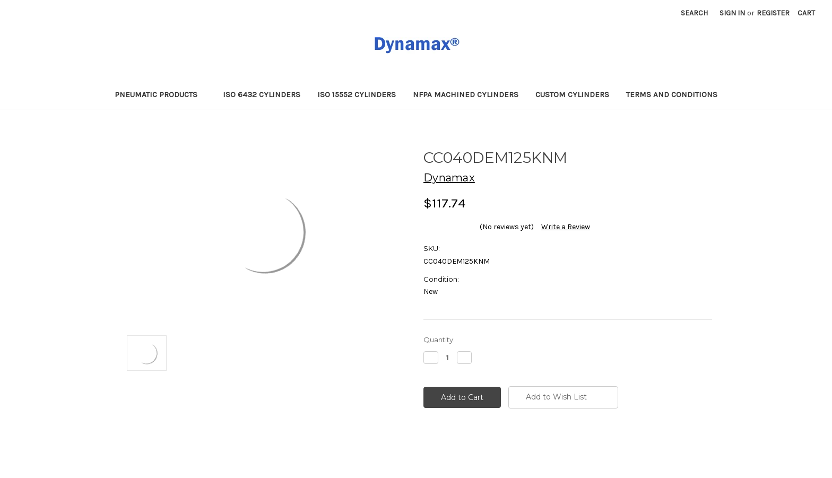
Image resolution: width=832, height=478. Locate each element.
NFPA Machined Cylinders (465, 94)
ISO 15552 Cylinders (356, 94)
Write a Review (565, 226)
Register (773, 13)
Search (694, 13)
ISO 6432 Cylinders (261, 94)
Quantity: (439, 339)
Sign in (732, 13)
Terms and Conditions (671, 94)
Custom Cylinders (572, 94)
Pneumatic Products (160, 94)
